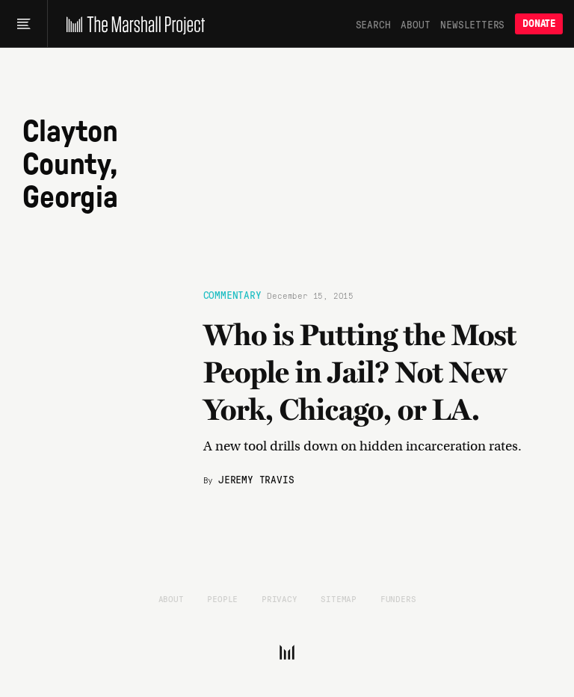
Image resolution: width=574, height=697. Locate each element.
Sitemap (339, 598)
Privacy (279, 598)
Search (373, 24)
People (222, 598)
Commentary (232, 294)
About (415, 24)
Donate (538, 23)
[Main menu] (23, 24)
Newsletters (472, 24)
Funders (398, 598)
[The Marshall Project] (132, 24)
